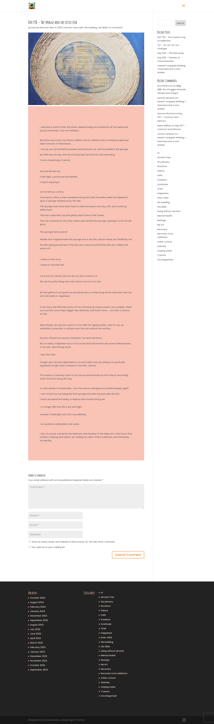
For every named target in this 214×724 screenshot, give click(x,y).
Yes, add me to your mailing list (47, 547)
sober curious (164, 241)
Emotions (162, 166)
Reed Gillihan (164, 125)
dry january (163, 161)
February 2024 (38, 606)
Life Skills (102, 27)
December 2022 (38, 656)
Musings (161, 220)
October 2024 (37, 597)
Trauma (161, 255)
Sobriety (161, 246)
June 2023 (35, 633)
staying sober (164, 250)
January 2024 (37, 611)
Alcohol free (70, 27)
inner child (162, 197)
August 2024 (37, 602)
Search (180, 23)
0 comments (116, 27)
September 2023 (39, 620)
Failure (160, 170)
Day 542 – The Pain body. (170, 53)
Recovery (162, 229)
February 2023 (38, 647)
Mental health (164, 215)
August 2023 (37, 624)
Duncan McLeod (39, 27)
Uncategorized (165, 259)
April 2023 (35, 638)
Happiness (163, 193)
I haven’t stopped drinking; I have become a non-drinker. (171, 69)
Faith (80, 27)
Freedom (162, 179)
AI (158, 152)
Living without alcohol (168, 211)
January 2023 (37, 651)
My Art (160, 224)
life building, (91, 27)
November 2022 (38, 660)
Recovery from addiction (114, 673)
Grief (160, 188)
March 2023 (36, 642)
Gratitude (162, 184)
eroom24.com (165, 85)
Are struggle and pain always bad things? (171, 89)
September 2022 (39, 669)
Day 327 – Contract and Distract (169, 117)
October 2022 (37, 665)
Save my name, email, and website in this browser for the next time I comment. (73, 541)
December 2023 (38, 615)
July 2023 (35, 629)
